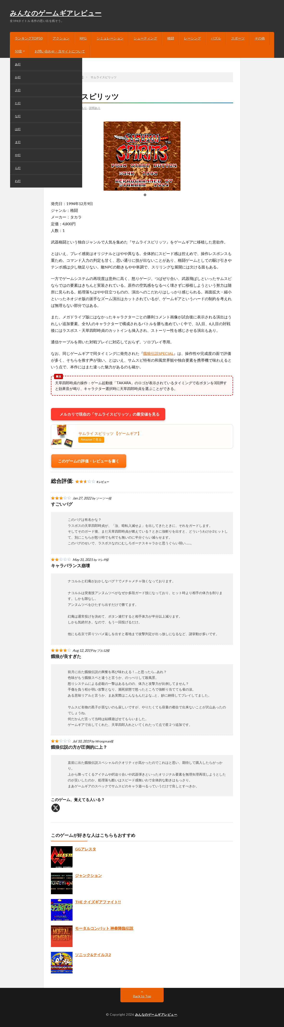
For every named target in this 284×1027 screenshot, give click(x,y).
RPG (83, 38)
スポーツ (238, 38)
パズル (216, 38)
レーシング (192, 38)
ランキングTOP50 (29, 38)
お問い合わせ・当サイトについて (60, 51)
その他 (260, 38)
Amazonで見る (91, 439)
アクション (61, 38)
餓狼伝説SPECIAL (158, 353)
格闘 (170, 38)
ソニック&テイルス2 (93, 954)
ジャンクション (88, 875)
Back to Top (142, 996)
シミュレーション (110, 38)
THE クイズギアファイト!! (98, 901)
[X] (55, 808)
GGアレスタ (85, 849)
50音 (18, 51)
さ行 (58, 107)
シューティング (145, 38)
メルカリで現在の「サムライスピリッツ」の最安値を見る (108, 414)
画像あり (81, 107)
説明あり (94, 107)
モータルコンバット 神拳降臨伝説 (104, 928)
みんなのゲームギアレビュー (56, 13)
